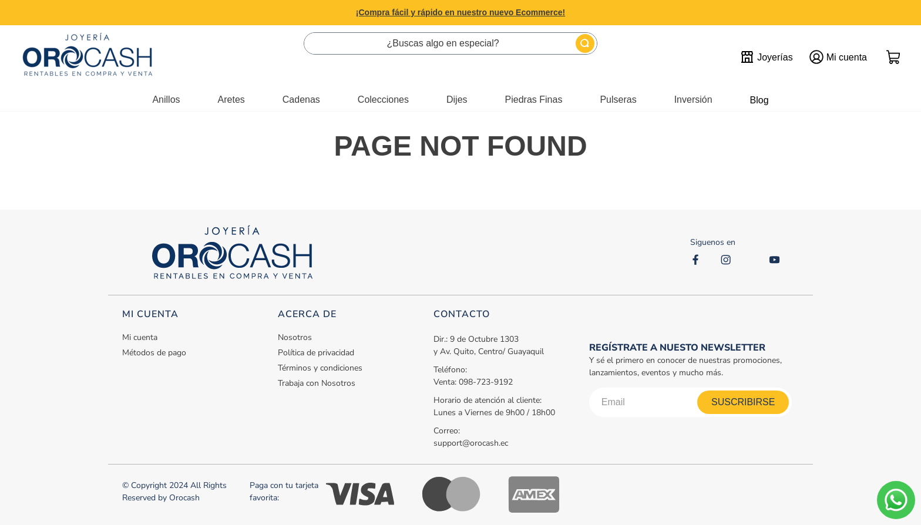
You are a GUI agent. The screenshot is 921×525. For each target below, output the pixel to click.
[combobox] (450, 43)
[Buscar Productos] (585, 43)
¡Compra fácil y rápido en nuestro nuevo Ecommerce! (460, 12)
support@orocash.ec (470, 443)
